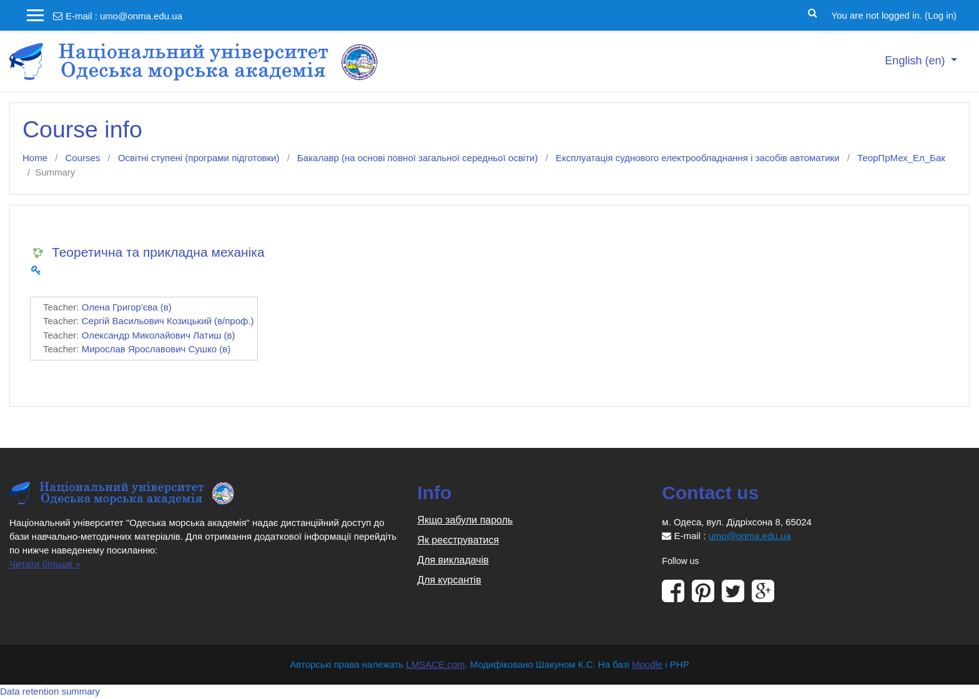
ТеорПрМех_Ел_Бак (901, 157)
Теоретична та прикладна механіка (158, 252)
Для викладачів (452, 560)
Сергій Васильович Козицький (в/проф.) (168, 320)
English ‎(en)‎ (916, 60)
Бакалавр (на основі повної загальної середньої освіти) (417, 157)
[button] (813, 12)
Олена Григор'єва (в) (127, 307)
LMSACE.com (435, 664)
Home (34, 157)
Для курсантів (449, 580)
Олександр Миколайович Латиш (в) (158, 335)
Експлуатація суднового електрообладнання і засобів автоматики (698, 157)
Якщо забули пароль (465, 520)
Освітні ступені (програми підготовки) (199, 157)
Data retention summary (50, 691)
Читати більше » (45, 563)
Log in (940, 15)
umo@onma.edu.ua (141, 16)
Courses (83, 157)
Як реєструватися (458, 540)
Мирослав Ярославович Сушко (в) (156, 349)
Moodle (647, 664)
